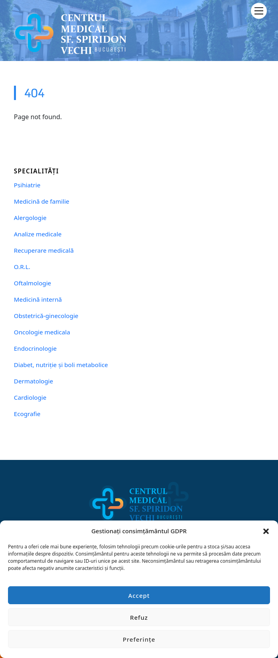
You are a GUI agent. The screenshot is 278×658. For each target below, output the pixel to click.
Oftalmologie (32, 283)
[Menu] (259, 11)
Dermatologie (33, 381)
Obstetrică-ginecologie (46, 316)
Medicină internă (38, 299)
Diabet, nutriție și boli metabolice (61, 365)
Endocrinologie (35, 348)
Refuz (139, 617)
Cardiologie (30, 397)
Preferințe (139, 639)
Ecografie (27, 414)
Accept (139, 595)
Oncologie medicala (42, 332)
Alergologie (30, 218)
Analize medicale (37, 234)
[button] (266, 531)
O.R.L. (22, 267)
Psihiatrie (27, 185)
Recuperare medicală (44, 250)
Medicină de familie (41, 201)
